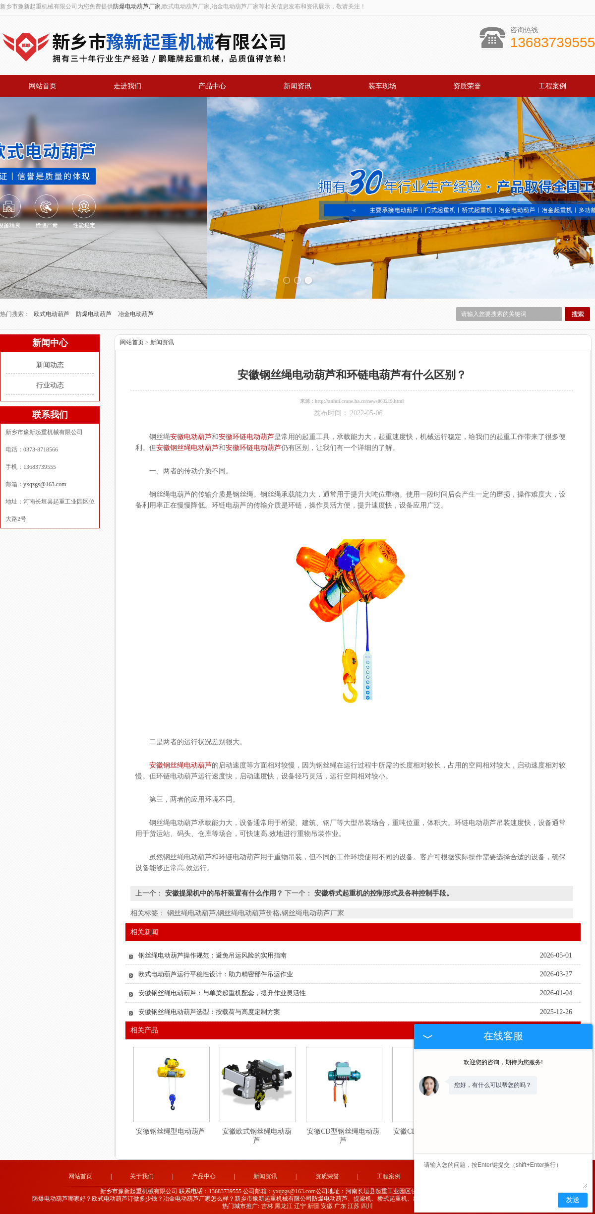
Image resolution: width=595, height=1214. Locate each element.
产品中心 (212, 86)
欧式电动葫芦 (52, 311)
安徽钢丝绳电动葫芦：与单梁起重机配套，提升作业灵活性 (222, 990)
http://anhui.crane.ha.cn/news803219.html (359, 398)
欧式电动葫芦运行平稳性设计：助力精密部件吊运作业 (215, 971)
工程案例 (552, 86)
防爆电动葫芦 (94, 311)
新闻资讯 (297, 86)
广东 (340, 1203)
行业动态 (50, 382)
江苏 (353, 1203)
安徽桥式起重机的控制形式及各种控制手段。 (382, 891)
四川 (367, 1203)
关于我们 (142, 1173)
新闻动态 (50, 362)
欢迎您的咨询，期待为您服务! (503, 1062)
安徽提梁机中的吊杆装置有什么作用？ (224, 891)
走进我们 (127, 86)
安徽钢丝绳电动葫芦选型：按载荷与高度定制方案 (209, 1009)
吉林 (267, 1203)
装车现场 (382, 86)
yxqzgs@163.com (44, 481)
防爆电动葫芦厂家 (137, 6)
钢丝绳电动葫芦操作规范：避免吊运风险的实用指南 (212, 953)
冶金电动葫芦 (136, 311)
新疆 (313, 1203)
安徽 (327, 1203)
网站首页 (43, 86)
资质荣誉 (467, 86)
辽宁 (300, 1203)
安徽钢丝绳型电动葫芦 (170, 1129)
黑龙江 (284, 1203)
